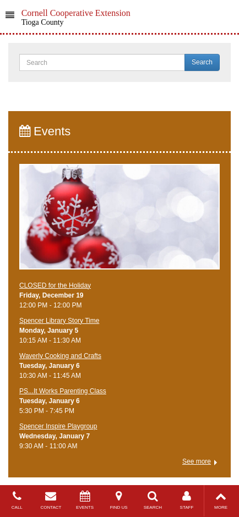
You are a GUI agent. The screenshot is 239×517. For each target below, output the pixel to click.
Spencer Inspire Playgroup (58, 426)
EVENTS (84, 500)
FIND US (119, 500)
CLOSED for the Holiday (55, 285)
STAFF (186, 500)
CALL (17, 500)
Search (202, 62)
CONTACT (51, 500)
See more (196, 461)
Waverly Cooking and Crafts (60, 356)
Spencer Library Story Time (59, 320)
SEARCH (153, 500)
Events (44, 131)
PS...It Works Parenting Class (62, 391)
